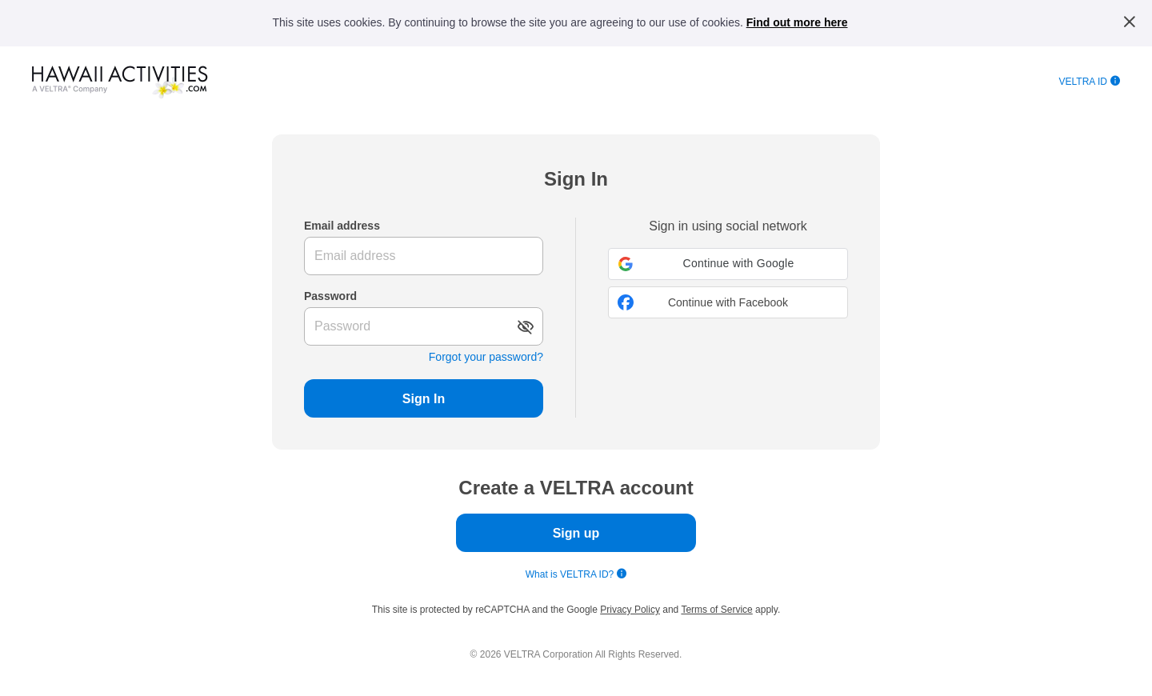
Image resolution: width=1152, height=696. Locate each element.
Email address (342, 225)
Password (330, 296)
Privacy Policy (630, 609)
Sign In (423, 399)
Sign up (576, 533)
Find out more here (797, 22)
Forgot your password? (486, 356)
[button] (728, 264)
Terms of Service (716, 609)
